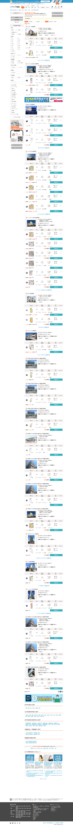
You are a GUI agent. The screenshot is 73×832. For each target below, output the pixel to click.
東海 (11, 811)
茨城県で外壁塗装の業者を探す (31, 742)
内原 (39, 708)
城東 (30, 715)
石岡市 (59, 724)
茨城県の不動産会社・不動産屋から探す (33, 734)
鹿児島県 (17, 817)
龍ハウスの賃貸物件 (31, 104)
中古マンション (40, 748)
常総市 (37, 725)
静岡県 (22, 811)
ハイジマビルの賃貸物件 (31, 151)
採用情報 (61, 822)
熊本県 (24, 816)
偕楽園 (37, 708)
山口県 (27, 814)
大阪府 (17, 812)
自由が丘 (27, 715)
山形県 (29, 805)
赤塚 (26, 708)
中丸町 (38, 716)
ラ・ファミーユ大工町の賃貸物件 (33, 217)
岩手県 (22, 805)
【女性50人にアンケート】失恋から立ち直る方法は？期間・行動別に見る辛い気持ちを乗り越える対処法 (48, 763)
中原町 (35, 716)
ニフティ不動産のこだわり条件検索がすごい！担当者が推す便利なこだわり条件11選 (34, 774)
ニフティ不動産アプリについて (56, 807)
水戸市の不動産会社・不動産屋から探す (33, 732)
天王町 (57, 715)
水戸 (31, 708)
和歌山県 (29, 812)
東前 (26, 716)
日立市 (49, 724)
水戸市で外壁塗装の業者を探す (31, 741)
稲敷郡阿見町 (50, 723)
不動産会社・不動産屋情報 (37, 811)
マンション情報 (35, 813)
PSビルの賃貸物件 (30, 293)
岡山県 (19, 814)
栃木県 (30, 808)
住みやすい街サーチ (36, 814)
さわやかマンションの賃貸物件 (33, 533)
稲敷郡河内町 (56, 723)
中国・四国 (12, 814)
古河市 (56, 724)
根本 (43, 716)
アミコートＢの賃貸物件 (31, 330)
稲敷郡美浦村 (45, 723)
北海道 (17, 805)
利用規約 (57, 822)
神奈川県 (19, 808)
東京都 (17, 808)
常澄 (28, 708)
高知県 (22, 815)
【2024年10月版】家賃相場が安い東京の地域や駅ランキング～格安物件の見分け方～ (34, 776)
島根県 (24, 814)
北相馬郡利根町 (45, 724)
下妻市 (34, 725)
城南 (32, 715)
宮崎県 (29, 816)
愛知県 (17, 811)
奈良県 (27, 812)
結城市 (27, 725)
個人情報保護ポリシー (51, 822)
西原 (41, 716)
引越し (34, 819)
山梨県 (19, 810)
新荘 (37, 715)
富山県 (24, 810)
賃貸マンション (37, 805)
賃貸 (33, 805)
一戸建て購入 (35, 809)
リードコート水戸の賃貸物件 (32, 589)
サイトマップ (53, 810)
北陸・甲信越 (13, 810)
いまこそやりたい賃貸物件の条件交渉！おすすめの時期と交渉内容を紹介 (39, 762)
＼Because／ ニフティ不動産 (55, 805)
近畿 (11, 812)
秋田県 (27, 805)
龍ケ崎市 (30, 725)
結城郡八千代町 (28, 724)
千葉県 (25, 808)
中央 (54, 715)
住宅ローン (34, 816)
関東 (11, 808)
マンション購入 (35, 808)
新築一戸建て (45, 748)
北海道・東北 (13, 805)
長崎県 (22, 816)
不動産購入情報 (35, 807)
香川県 (17, 815)
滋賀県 (24, 812)
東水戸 (33, 708)
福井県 (29, 810)
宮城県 (24, 805)
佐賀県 (19, 816)
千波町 (51, 715)
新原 (39, 715)
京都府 (22, 812)
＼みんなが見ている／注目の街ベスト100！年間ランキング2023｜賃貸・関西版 (57, 762)
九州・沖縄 (12, 816)
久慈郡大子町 (39, 723)
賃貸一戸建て (47, 805)
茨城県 (28, 808)
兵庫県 (19, 812)
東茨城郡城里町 (28, 723)
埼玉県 (22, 808)
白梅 (35, 715)
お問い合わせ (53, 808)
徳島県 (29, 814)
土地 (55, 748)
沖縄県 (20, 817)
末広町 (45, 715)
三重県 (24, 811)
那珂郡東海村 (34, 723)
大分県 (27, 816)
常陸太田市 (41, 725)
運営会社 (44, 822)
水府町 (42, 715)
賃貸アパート (42, 805)
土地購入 (34, 810)
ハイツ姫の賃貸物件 (31, 561)
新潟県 (17, 810)
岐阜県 (19, 811)
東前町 (29, 716)
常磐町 (32, 716)
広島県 (17, 814)
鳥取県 (22, 814)
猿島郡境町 (39, 724)
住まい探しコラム (36, 815)
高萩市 (44, 725)
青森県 (19, 805)
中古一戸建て (51, 748)
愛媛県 (19, 815)
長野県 (22, 810)
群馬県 (17, 809)
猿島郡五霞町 (34, 724)
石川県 (27, 810)
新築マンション (33, 748)
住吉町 (48, 715)
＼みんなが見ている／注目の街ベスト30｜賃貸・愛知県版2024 (29, 762)
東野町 (60, 715)
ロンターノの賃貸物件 (31, 26)
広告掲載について (53, 809)
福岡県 (17, 816)
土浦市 (52, 724)
